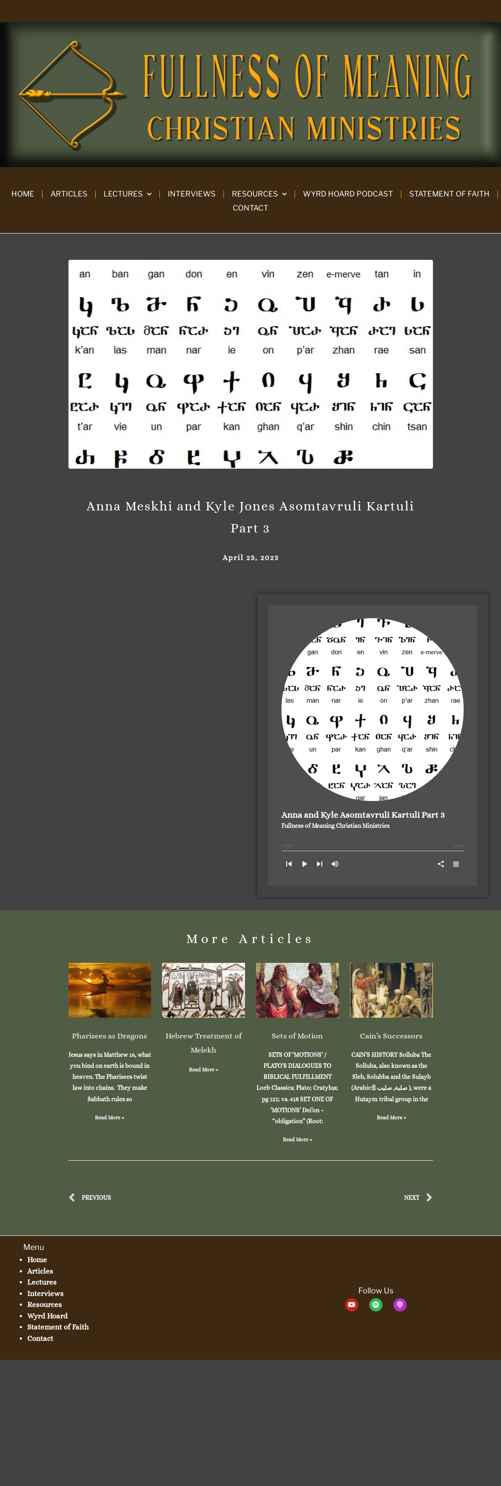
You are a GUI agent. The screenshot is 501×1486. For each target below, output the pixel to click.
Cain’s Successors (391, 1035)
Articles (68, 193)
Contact (250, 208)
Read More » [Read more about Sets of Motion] (297, 1139)
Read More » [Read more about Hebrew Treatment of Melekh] (203, 1070)
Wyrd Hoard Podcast (348, 193)
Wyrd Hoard (47, 1316)
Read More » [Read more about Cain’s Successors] (391, 1117)
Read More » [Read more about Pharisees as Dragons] (109, 1117)
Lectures (127, 194)
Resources (259, 194)
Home (22, 193)
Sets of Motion (297, 1035)
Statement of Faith (449, 193)
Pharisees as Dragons (109, 1035)
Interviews (192, 193)
